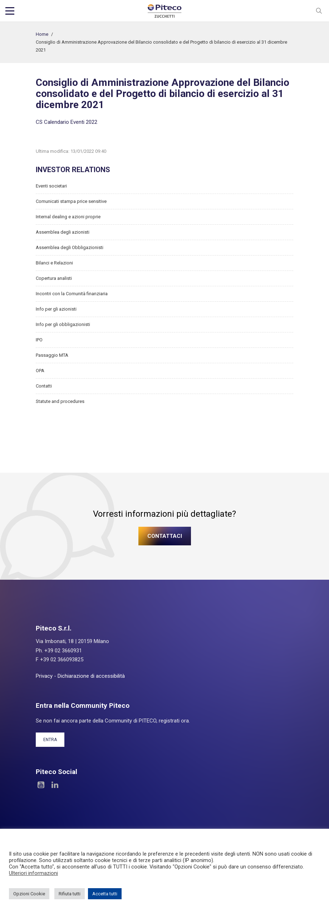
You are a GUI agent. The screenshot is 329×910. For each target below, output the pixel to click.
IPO (39, 339)
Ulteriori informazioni (33, 873)
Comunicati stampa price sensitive (71, 201)
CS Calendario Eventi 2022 (66, 122)
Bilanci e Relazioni (54, 263)
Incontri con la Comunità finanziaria (72, 293)
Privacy (44, 676)
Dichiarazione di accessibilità (91, 676)
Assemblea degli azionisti (62, 232)
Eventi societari (51, 186)
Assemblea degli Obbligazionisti (69, 247)
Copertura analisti (54, 278)
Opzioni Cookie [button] (29, 893)
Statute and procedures (60, 401)
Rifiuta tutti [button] (69, 893)
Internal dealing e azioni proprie (68, 216)
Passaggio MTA (52, 355)
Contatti (44, 386)
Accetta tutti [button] (104, 893)
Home (42, 34)
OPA (40, 370)
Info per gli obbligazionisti (63, 324)
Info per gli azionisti (56, 309)
